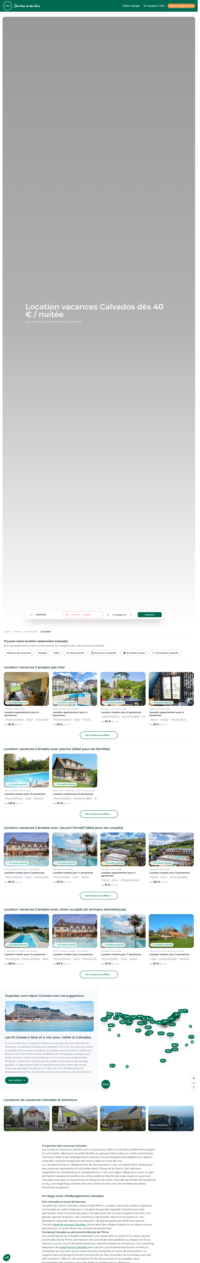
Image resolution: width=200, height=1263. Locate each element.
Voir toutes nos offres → (98, 735)
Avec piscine (75, 652)
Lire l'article (16, 1080)
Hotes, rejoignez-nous (181, 5)
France (18, 631)
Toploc (7, 631)
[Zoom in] (193, 1078)
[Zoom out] (193, 1082)
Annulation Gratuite (165, 652)
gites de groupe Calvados (69, 1224)
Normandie (31, 631)
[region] (148, 1040)
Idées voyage (131, 5)
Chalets (42, 652)
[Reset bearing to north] (193, 1087)
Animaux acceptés (103, 652)
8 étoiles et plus (134, 652)
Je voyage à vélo (153, 5)
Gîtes (56, 652)
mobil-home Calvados (73, 1247)
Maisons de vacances (19, 652)
